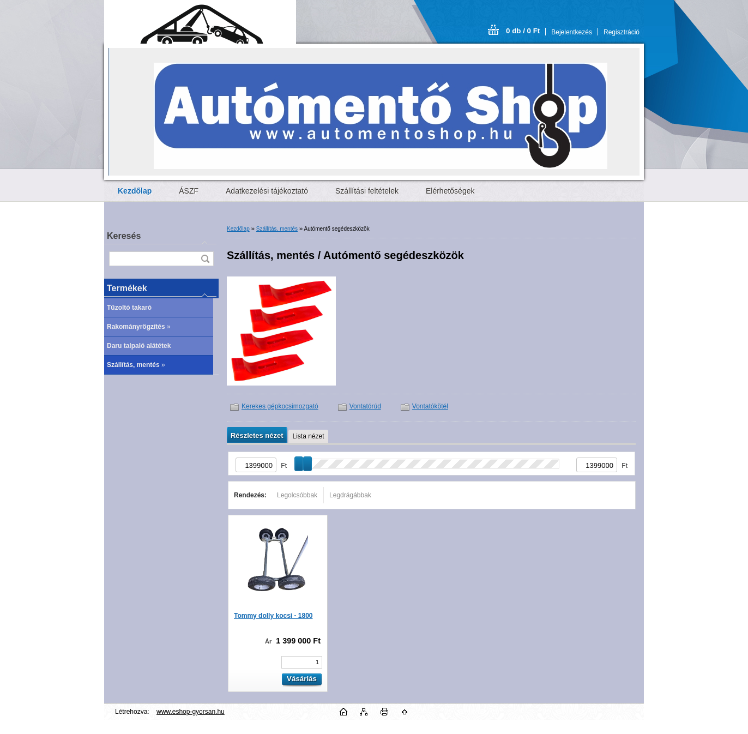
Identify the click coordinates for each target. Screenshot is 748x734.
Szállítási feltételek (367, 190)
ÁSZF (188, 190)
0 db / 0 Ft (523, 31)
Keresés (124, 235)
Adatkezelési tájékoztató (267, 190)
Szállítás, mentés (277, 229)
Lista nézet (308, 436)
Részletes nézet (257, 435)
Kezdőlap (238, 229)
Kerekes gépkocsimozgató (280, 406)
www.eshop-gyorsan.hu (190, 711)
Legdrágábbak (350, 495)
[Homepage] (134, 191)
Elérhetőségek (450, 190)
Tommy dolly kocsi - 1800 (273, 615)
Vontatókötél (430, 406)
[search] (205, 259)
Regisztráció (622, 32)
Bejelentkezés (571, 32)
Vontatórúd (365, 406)
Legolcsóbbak (297, 495)
